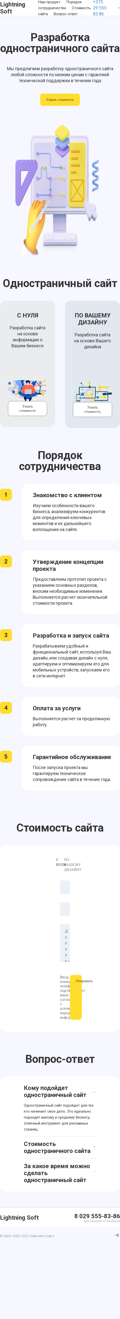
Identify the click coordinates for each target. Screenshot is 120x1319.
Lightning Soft (12, 8)
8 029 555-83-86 (97, 1216)
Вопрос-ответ (66, 14)
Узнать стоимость (60, 100)
